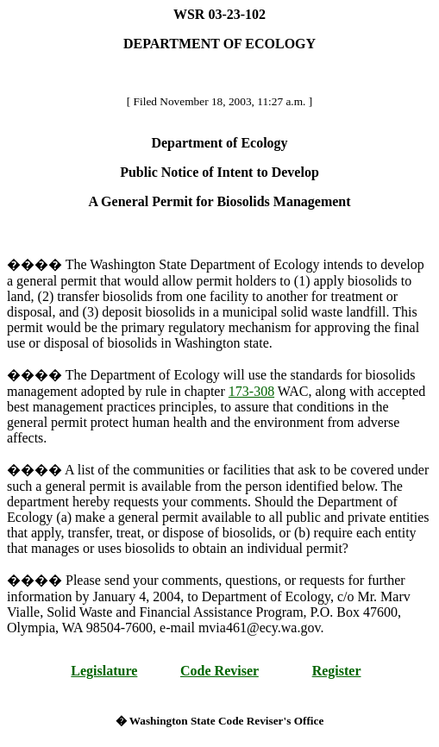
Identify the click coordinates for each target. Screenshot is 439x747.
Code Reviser (219, 670)
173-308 (251, 391)
